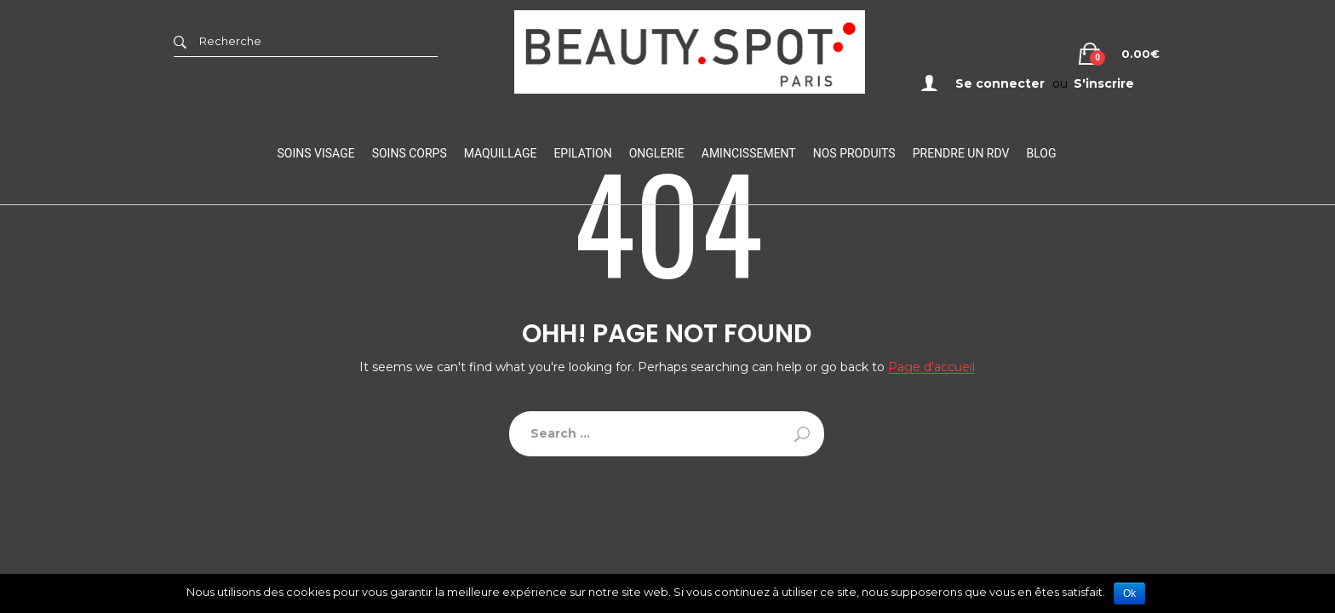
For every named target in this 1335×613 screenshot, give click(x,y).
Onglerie (657, 153)
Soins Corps (409, 153)
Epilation (582, 153)
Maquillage (500, 153)
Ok (1129, 593)
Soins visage (316, 153)
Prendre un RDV (961, 153)
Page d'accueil (931, 367)
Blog (1041, 153)
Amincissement (749, 153)
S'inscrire (1104, 83)
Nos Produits (854, 153)
